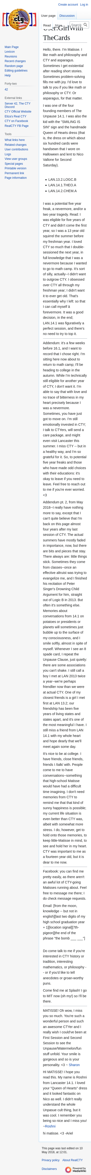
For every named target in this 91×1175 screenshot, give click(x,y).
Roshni (50, 1126)
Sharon (74, 1065)
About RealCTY (72, 1160)
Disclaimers (49, 1169)
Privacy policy (50, 1160)
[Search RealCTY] (79, 24)
